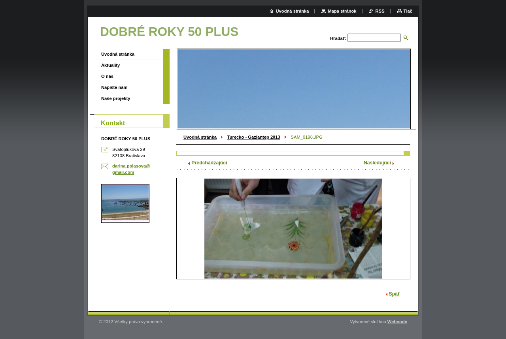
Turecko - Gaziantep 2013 (253, 137)
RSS (380, 11)
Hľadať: (338, 38)
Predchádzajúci (209, 163)
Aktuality (110, 65)
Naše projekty (115, 98)
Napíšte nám (114, 87)
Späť (394, 294)
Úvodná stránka (200, 137)
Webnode (397, 321)
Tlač (408, 11)
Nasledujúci (377, 163)
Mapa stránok (342, 11)
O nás (107, 76)
